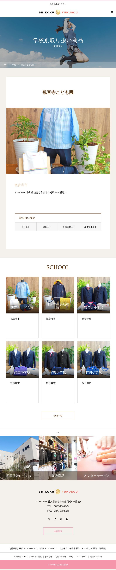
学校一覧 (58, 416)
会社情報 (58, 532)
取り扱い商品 (36, 558)
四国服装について (21, 558)
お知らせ (48, 558)
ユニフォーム (81, 558)
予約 (71, 558)
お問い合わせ (60, 558)
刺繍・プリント (96, 558)
